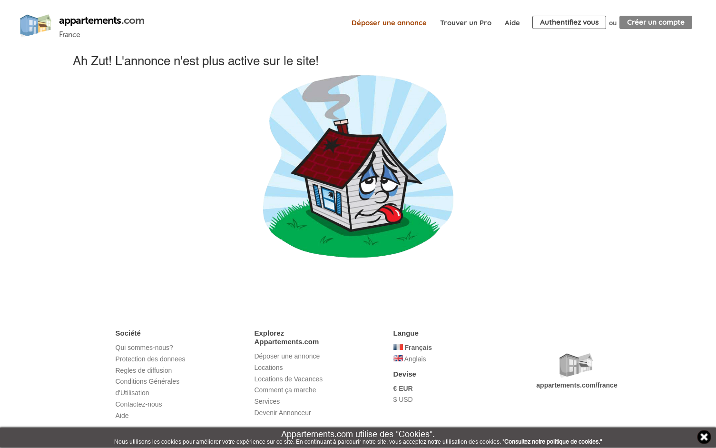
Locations (269, 367)
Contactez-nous (139, 404)
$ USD (403, 399)
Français (412, 347)
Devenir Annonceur (283, 413)
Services (267, 401)
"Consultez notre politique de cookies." (552, 441)
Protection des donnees (151, 359)
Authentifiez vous (569, 22)
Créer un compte (656, 22)
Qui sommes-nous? (144, 347)
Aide (512, 22)
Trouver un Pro (465, 22)
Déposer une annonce (389, 22)
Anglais (409, 359)
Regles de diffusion (144, 370)
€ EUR (403, 388)
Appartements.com (35, 26)
